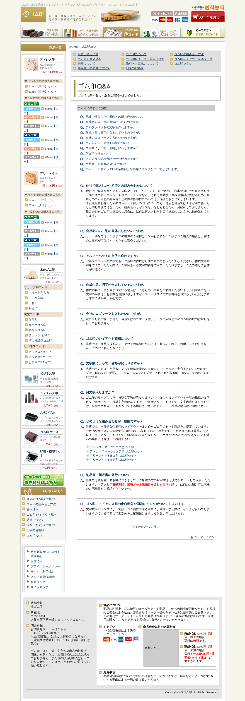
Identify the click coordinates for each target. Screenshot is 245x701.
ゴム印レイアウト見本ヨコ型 (145, 59)
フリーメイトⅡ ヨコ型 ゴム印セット (113, 455)
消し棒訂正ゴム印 (40, 340)
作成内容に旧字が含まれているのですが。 (114, 132)
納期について (35, 520)
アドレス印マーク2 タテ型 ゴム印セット (116, 451)
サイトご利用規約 (42, 571)
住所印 (33, 319)
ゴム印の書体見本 (89, 59)
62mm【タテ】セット (43, 91)
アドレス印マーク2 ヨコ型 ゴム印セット (116, 447)
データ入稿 (36, 298)
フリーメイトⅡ (43, 177)
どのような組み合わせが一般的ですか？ (112, 158)
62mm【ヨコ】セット (43, 86)
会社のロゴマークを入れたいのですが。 (112, 137)
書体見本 (32, 509)
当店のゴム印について (41, 499)
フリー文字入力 (39, 292)
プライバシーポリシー (45, 566)
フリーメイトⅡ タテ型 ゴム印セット (113, 459)
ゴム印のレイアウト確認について (108, 143)
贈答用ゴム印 (37, 330)
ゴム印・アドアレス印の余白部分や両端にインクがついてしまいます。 (133, 169)
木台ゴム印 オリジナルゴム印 (43, 273)
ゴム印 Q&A (35, 535)
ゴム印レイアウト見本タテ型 (193, 59)
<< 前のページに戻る (146, 527)
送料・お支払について (41, 525)
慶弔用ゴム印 (37, 325)
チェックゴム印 (39, 335)
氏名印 (33, 303)
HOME (73, 46)
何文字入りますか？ (99, 153)
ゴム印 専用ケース (43, 437)
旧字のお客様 (35, 530)
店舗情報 (36, 561)
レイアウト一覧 (181, 397)
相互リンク (38, 582)
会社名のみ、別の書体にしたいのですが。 (114, 122)
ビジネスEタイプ (40, 362)
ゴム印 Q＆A (182, 63)
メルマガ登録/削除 (43, 577)
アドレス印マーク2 (43, 63)
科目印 (33, 308)
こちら (61, 629)
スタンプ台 (43, 417)
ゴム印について (136, 54)
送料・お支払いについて (142, 63)
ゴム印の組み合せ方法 (41, 504)
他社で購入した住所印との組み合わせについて (117, 116)
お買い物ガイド (88, 54)
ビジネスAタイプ (40, 352)
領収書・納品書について (94, 68)
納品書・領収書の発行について (106, 164)
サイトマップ (39, 587)
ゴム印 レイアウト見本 (42, 514)
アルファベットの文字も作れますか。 (111, 127)
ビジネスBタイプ (40, 357)
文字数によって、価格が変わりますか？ (112, 148)
